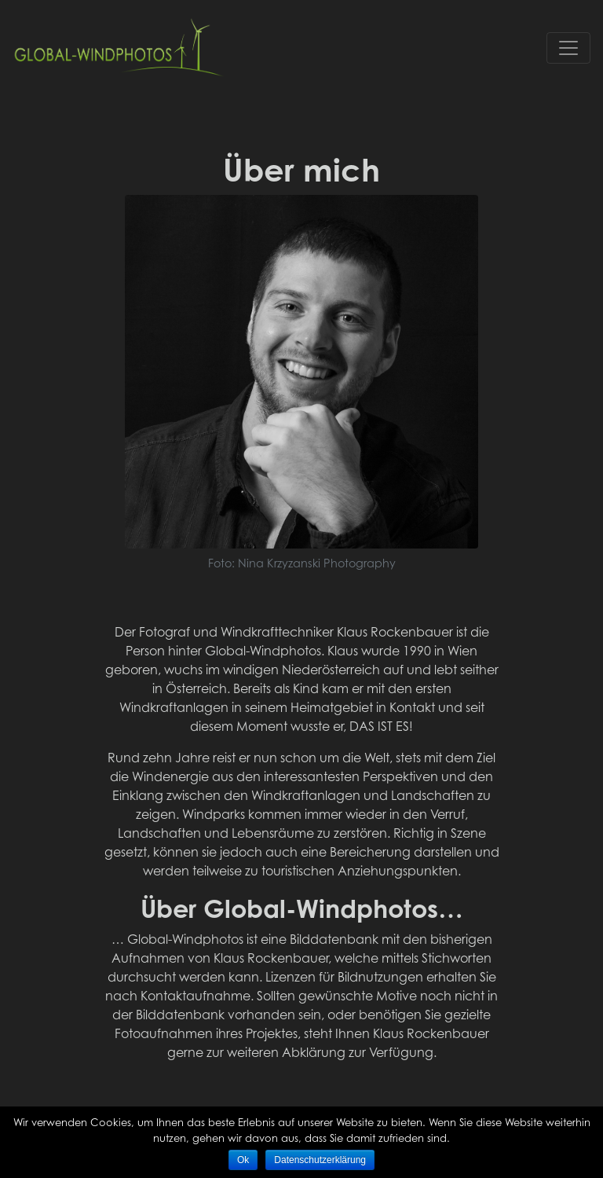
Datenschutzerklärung (320, 1159)
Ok (243, 1159)
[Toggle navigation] (568, 48)
